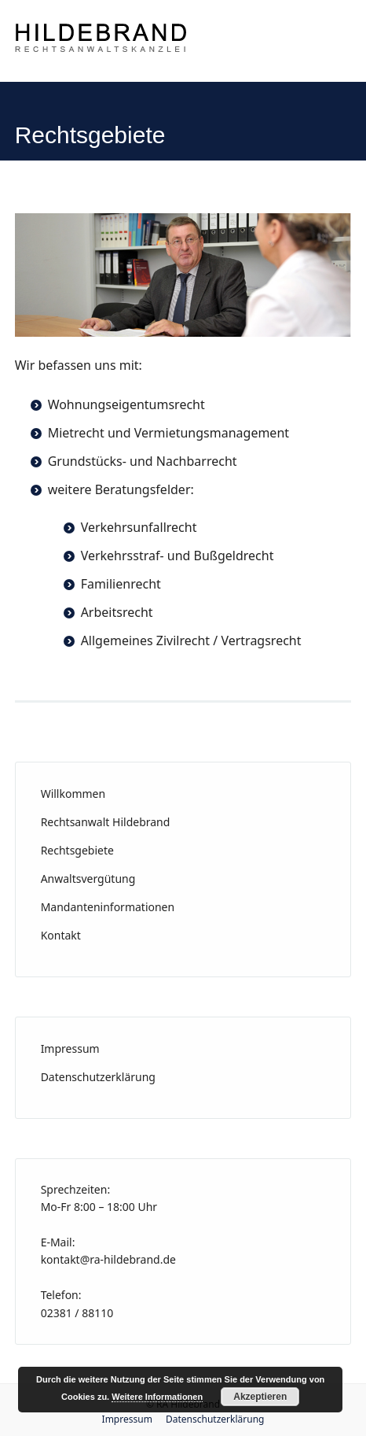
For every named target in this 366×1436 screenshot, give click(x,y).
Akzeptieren (260, 1396)
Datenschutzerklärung (98, 1076)
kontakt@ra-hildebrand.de (108, 1259)
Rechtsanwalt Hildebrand (105, 821)
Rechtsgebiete (77, 850)
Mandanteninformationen (108, 906)
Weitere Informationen (157, 1396)
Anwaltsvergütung (88, 878)
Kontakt (61, 935)
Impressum (70, 1048)
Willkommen (73, 793)
